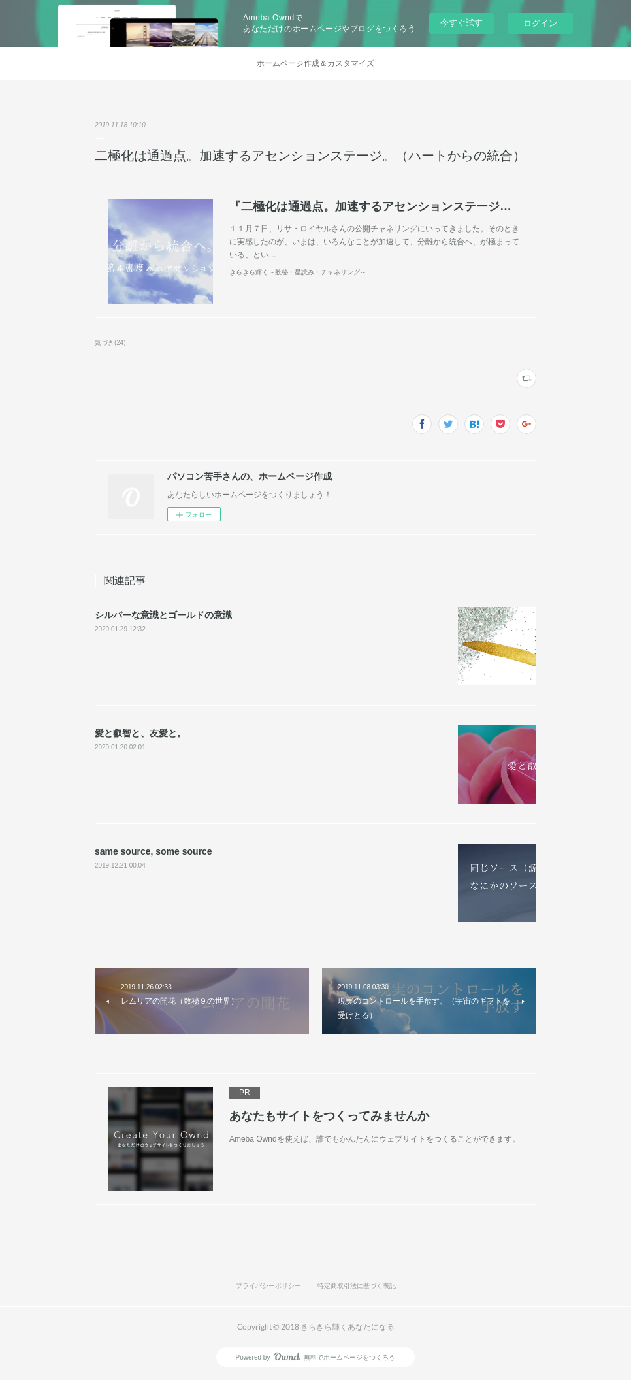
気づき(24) (110, 342)
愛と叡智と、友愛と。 (140, 733)
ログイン (540, 23)
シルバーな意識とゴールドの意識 (163, 615)
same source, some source (153, 851)
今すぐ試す (461, 22)
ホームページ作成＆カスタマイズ (315, 63)
